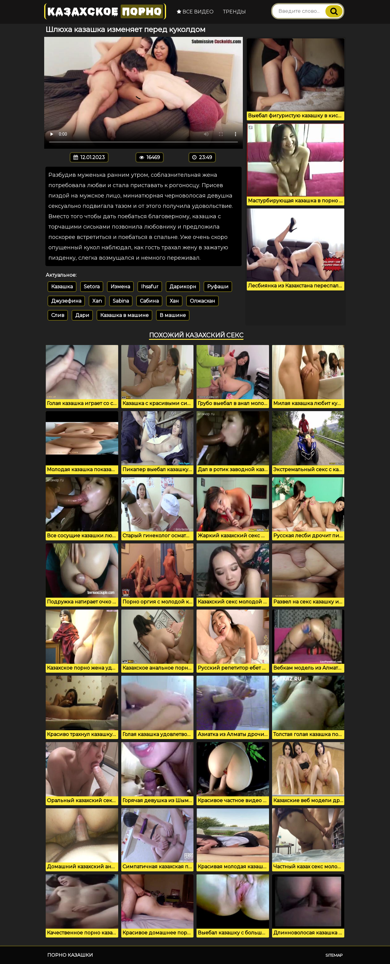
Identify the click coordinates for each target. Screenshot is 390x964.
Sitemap (334, 955)
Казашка (62, 287)
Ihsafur (149, 287)
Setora (92, 287)
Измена (120, 287)
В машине (173, 315)
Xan (97, 301)
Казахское (105, 11)
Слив (57, 315)
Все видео (195, 12)
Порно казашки (70, 955)
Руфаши (218, 287)
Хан (174, 301)
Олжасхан (202, 301)
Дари (82, 315)
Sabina (121, 301)
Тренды (234, 12)
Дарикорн (182, 287)
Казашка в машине (124, 315)
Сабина (149, 301)
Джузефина (66, 301)
